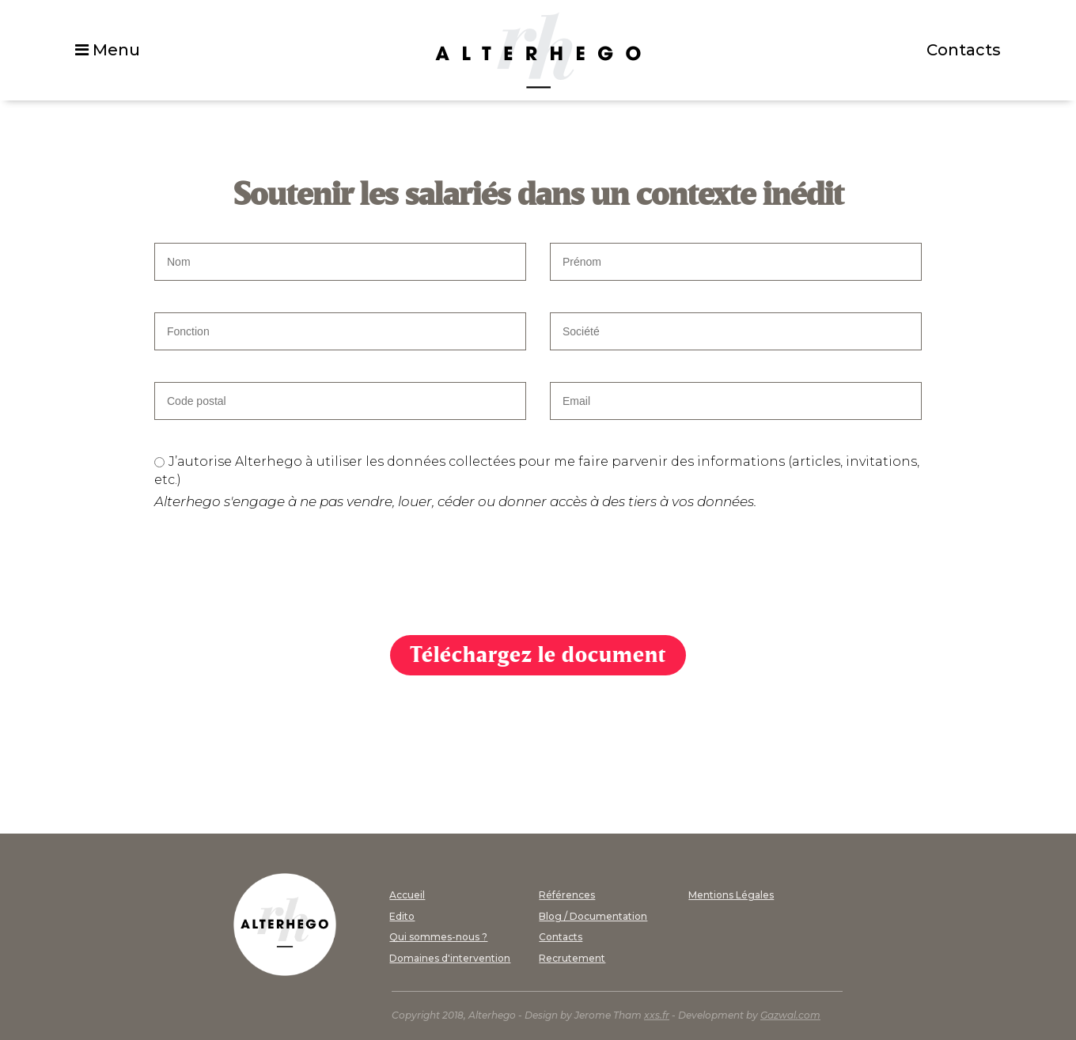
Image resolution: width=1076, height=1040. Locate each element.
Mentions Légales (731, 895)
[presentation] (274, 572)
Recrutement (572, 958)
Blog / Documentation (593, 916)
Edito (402, 916)
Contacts (963, 49)
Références (567, 895)
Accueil (407, 895)
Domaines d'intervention (449, 958)
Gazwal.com (790, 1015)
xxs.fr (656, 1015)
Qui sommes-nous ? (438, 937)
